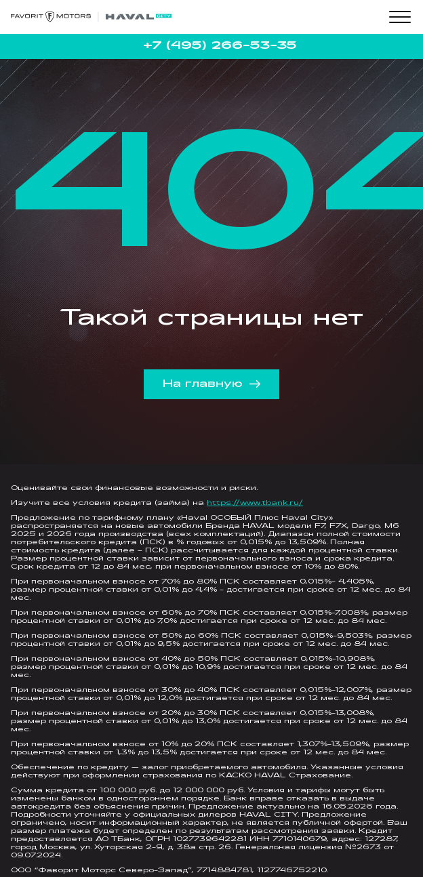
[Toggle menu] (400, 17)
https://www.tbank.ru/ (255, 503)
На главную (212, 384)
